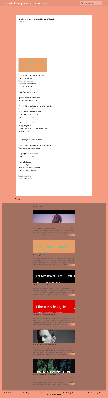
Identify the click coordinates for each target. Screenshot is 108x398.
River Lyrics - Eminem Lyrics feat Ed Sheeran (44, 344)
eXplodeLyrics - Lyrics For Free (28, 3)
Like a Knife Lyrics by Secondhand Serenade (44, 314)
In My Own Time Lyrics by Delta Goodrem (43, 284)
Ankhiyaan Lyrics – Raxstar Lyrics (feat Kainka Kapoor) (47, 374)
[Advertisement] (54, 41)
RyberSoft (57, 394)
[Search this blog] (93, 3)
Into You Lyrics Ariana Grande (40, 225)
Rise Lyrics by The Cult (39, 255)
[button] (19, 25)
